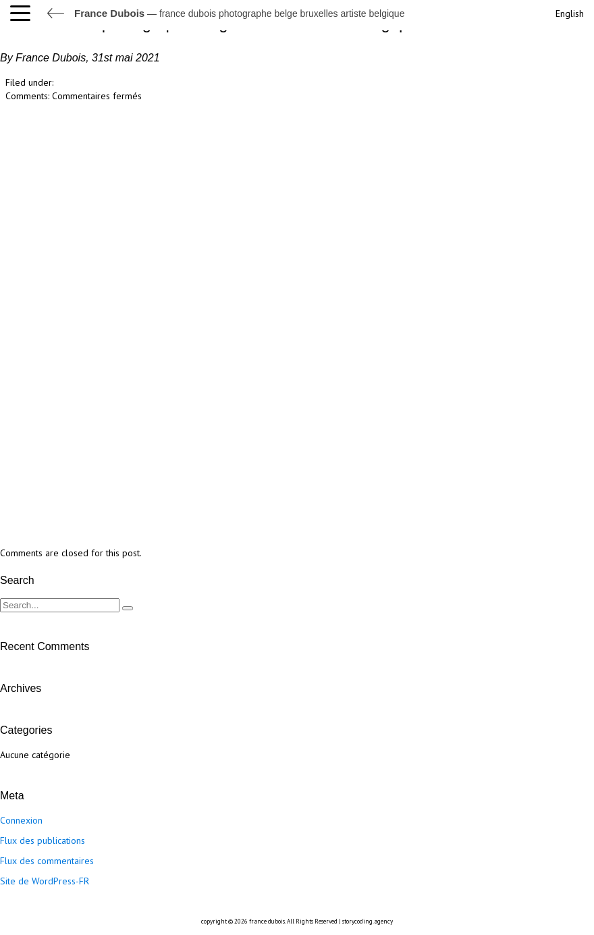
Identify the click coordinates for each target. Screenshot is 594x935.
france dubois (267, 921)
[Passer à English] (568, 12)
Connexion (21, 820)
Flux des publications (42, 840)
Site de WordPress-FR (44, 881)
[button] (23, 13)
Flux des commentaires (47, 861)
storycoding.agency (367, 921)
